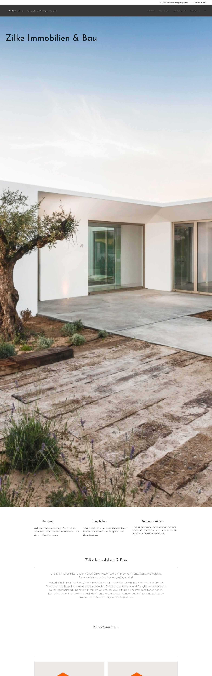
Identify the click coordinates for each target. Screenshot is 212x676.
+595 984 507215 (200, 2)
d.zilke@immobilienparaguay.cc (175, 2)
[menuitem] (177, 11)
